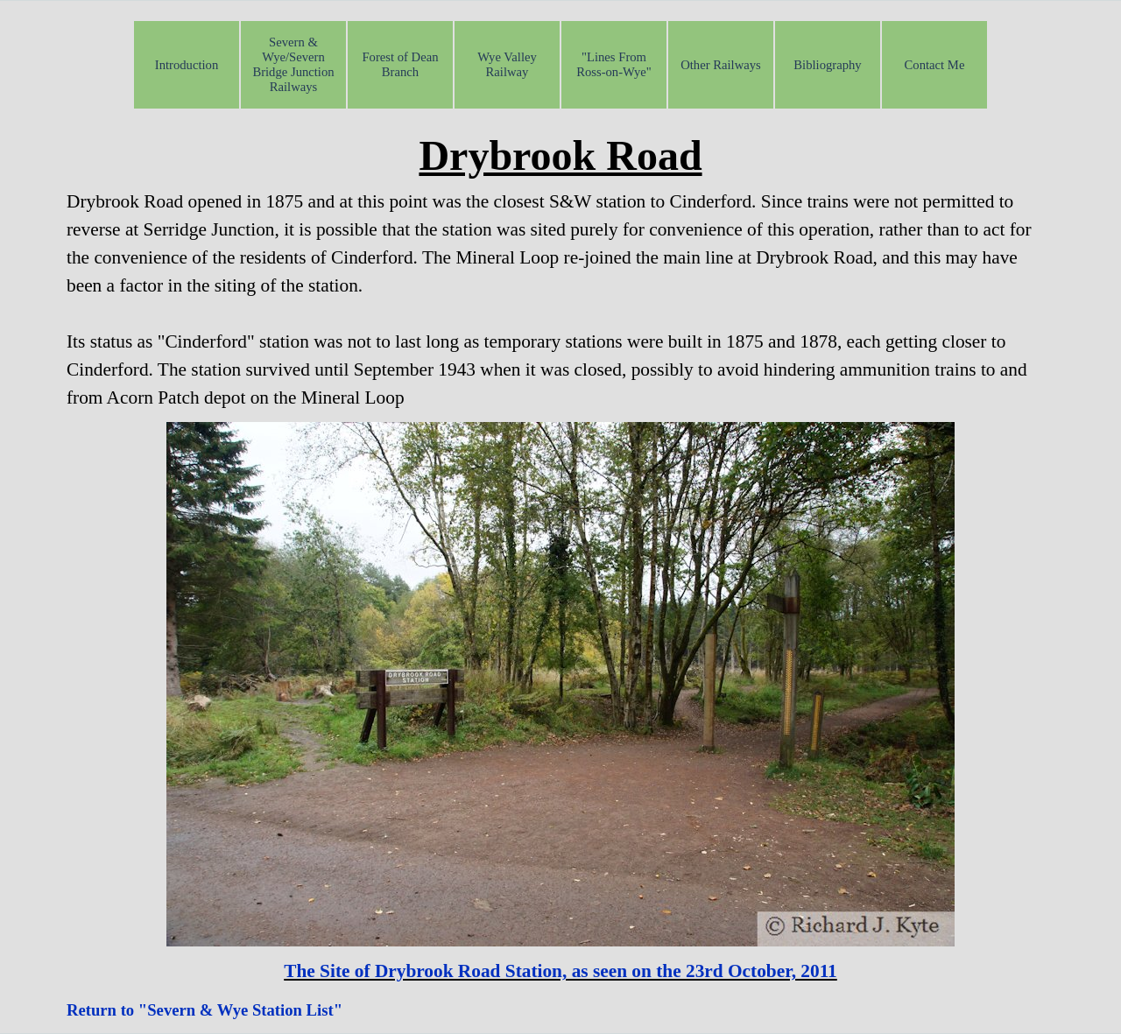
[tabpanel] (560, 267)
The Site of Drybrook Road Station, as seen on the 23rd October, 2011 (560, 970)
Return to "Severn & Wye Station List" (204, 1010)
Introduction (186, 65)
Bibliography (827, 65)
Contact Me (935, 65)
